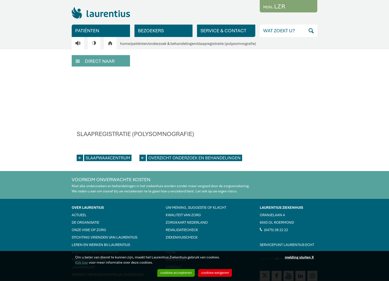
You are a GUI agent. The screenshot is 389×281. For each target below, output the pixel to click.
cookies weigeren (215, 272)
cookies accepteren (176, 272)
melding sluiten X (299, 257)
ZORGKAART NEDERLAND (187, 222)
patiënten (139, 43)
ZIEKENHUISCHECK (182, 237)
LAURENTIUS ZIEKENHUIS (281, 207)
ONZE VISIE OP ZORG (89, 230)
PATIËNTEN (87, 31)
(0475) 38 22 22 (274, 229)
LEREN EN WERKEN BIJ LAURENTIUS (101, 245)
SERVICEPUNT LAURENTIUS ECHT (287, 245)
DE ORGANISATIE (85, 222)
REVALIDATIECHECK (182, 230)
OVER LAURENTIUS (88, 207)
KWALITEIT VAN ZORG (183, 215)
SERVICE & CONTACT (223, 31)
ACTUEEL (79, 215)
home (125, 43)
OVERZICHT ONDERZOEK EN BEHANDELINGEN (190, 158)
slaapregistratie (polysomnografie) (226, 43)
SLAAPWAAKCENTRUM (103, 158)
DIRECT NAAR (95, 61)
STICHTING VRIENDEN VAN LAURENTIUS (104, 237)
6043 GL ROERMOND (277, 222)
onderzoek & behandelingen (172, 43)
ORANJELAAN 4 (272, 215)
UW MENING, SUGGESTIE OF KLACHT (196, 207)
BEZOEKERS (151, 31)
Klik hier (81, 262)
